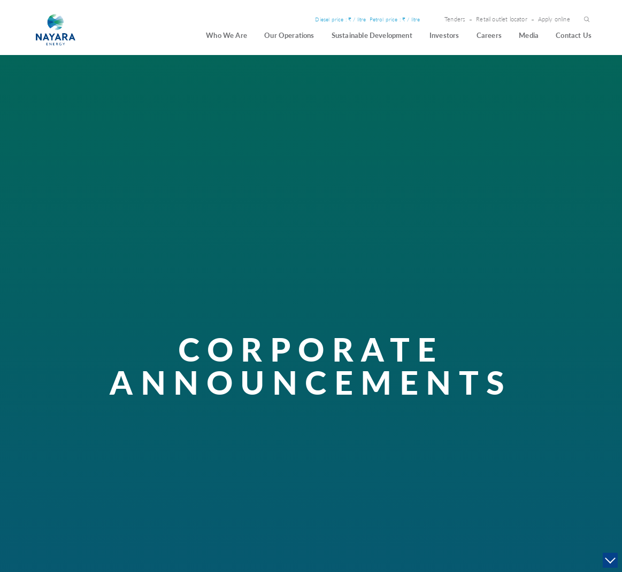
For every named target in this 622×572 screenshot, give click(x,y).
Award (209, 442)
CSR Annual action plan (285, 442)
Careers (489, 35)
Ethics (208, 452)
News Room (509, 432)
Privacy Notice (511, 472)
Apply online (554, 19)
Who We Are (226, 35)
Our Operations (289, 35)
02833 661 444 (77, 504)
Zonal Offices (562, 442)
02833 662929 (76, 511)
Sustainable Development (372, 35)
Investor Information (454, 422)
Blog (501, 442)
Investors (444, 35)
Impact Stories (275, 432)
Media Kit (506, 462)
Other (505, 398)
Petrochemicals (376, 452)
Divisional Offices (567, 432)
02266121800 (86, 449)
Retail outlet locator (501, 19)
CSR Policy (271, 422)
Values (209, 432)
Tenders (454, 19)
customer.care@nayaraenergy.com (99, 524)
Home (58, 204)
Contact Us (574, 35)
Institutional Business (383, 442)
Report (267, 452)
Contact (560, 398)
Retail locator (375, 472)
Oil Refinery (373, 422)
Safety (209, 462)
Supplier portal (563, 452)
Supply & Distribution (383, 462)
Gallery (504, 452)
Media (529, 35)
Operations (378, 398)
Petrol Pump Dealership (385, 432)
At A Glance (215, 422)
